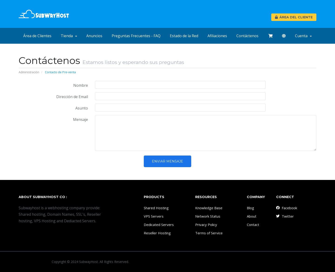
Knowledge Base (208, 208)
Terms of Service (209, 233)
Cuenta (303, 35)
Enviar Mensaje (167, 161)
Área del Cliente (294, 17)
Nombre (80, 85)
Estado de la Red (184, 35)
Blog (250, 208)
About (251, 216)
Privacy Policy (206, 224)
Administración (29, 72)
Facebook (286, 208)
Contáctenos (247, 35)
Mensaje (80, 119)
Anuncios (94, 35)
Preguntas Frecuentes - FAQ (136, 35)
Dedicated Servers (159, 224)
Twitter (285, 216)
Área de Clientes (37, 35)
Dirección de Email (72, 96)
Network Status (207, 216)
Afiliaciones (217, 35)
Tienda (69, 35)
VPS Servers (154, 216)
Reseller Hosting (157, 233)
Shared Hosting (156, 208)
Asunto (81, 108)
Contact (253, 224)
